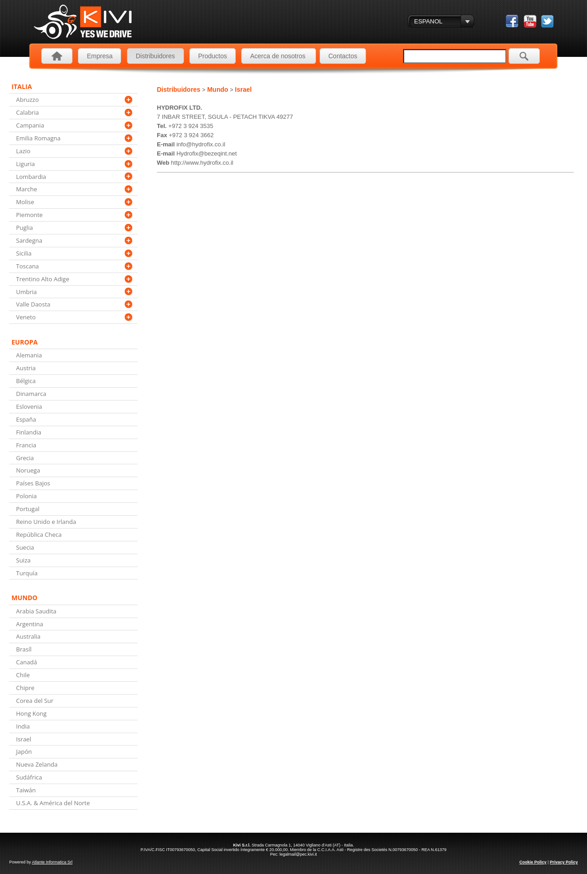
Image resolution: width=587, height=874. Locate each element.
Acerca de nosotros (278, 56)
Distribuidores (155, 56)
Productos (212, 56)
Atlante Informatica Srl (52, 862)
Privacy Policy (564, 862)
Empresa (99, 56)
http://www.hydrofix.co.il (202, 162)
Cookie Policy (533, 862)
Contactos (342, 56)
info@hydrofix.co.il (201, 144)
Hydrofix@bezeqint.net (207, 153)
